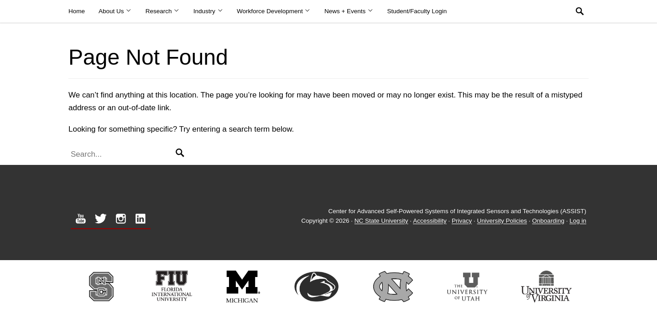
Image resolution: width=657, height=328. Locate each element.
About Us (115, 11)
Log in (577, 221)
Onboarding (548, 221)
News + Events (349, 11)
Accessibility (430, 221)
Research (163, 11)
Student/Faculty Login (417, 11)
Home (76, 11)
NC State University (381, 221)
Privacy (462, 221)
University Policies (502, 221)
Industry (208, 11)
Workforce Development (274, 11)
